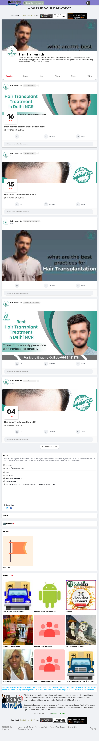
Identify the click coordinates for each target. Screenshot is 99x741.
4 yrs (12, 88)
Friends (9, 523)
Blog (75, 727)
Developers (22, 729)
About (26, 727)
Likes (5, 531)
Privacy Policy (43, 727)
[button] (33, 3)
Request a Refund (66, 727)
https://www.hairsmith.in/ (15, 468)
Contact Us (33, 727)
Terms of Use (54, 727)
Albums (6, 516)
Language (93, 728)
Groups (6, 575)
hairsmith (18, 478)
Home (20, 727)
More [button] (29, 729)
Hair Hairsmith (31, 54)
